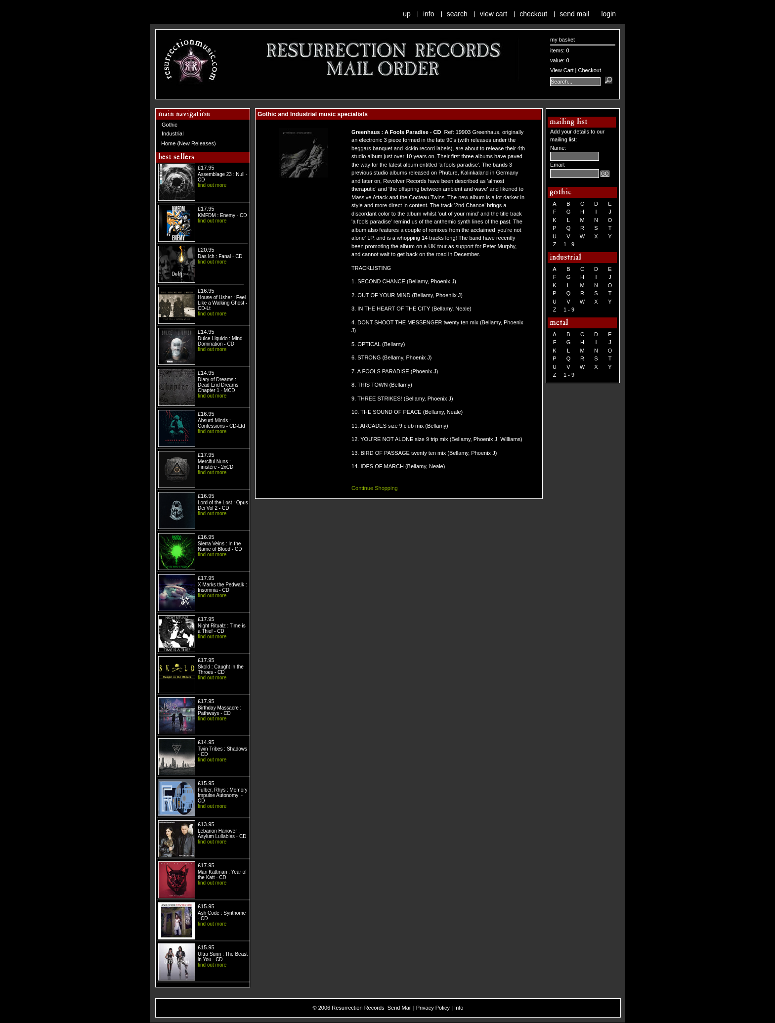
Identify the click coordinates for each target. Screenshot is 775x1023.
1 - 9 (568, 244)
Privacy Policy (433, 1008)
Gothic (169, 125)
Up (407, 14)
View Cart (493, 14)
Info (428, 14)
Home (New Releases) (188, 143)
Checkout (533, 14)
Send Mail (574, 14)
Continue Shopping (374, 488)
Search (457, 14)
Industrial (173, 133)
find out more (212, 185)
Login (608, 14)
